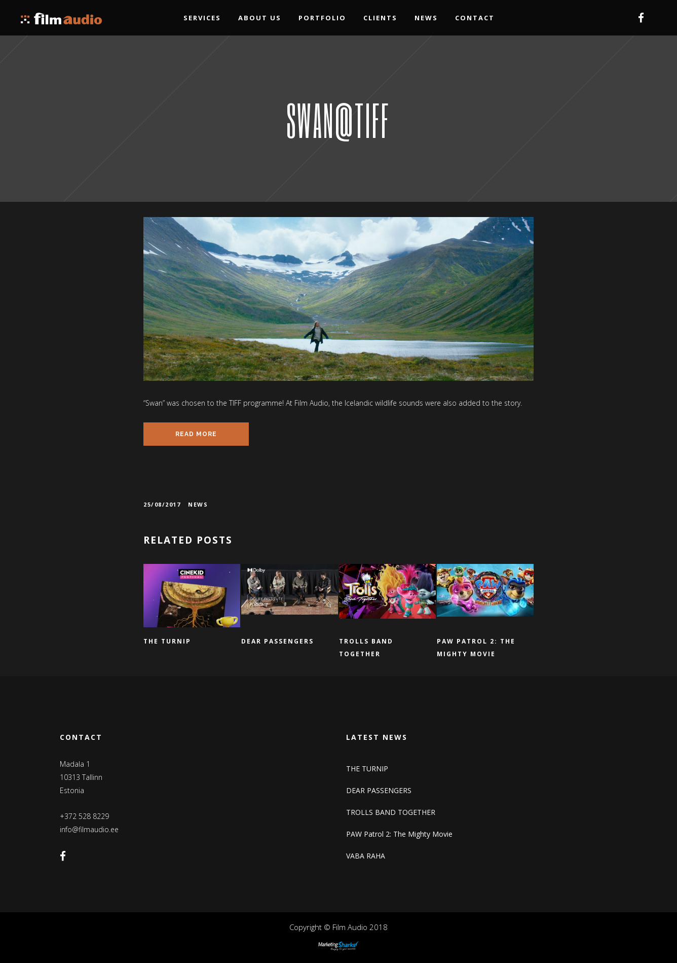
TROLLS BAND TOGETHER (390, 812)
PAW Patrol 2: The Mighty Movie (399, 834)
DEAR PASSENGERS (378, 790)
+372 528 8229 (84, 816)
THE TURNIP (367, 768)
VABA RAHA (365, 856)
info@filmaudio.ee (89, 829)
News (198, 504)
